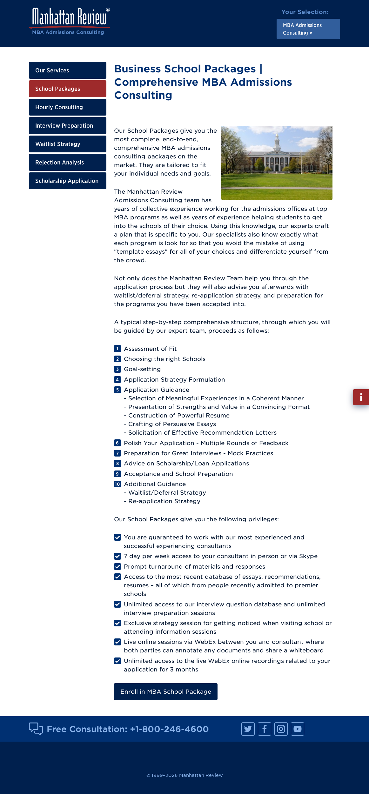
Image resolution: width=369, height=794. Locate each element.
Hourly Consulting (59, 107)
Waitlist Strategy (57, 144)
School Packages (57, 88)
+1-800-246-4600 (169, 729)
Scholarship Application (66, 180)
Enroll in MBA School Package (165, 691)
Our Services (52, 70)
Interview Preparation (64, 125)
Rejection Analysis (59, 162)
